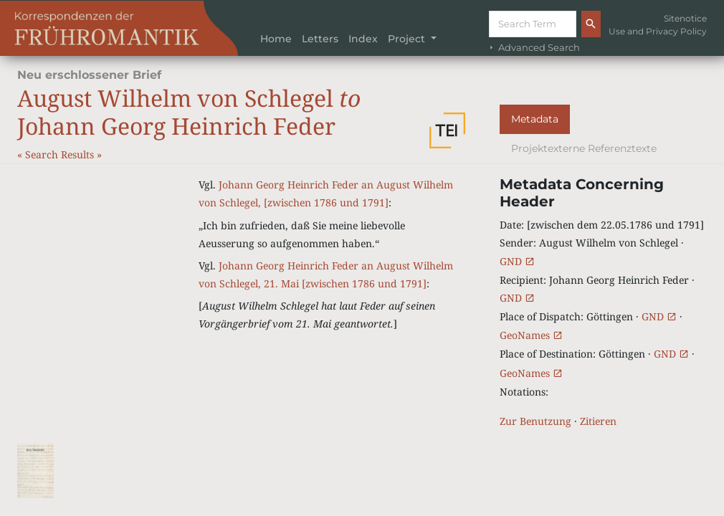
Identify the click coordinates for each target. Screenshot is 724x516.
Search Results (61, 154)
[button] (447, 130)
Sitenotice (685, 18)
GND (517, 261)
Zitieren (598, 421)
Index (363, 38)
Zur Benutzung (535, 421)
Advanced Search (533, 47)
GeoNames (531, 335)
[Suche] (532, 24)
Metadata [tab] (534, 119)
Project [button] (408, 38)
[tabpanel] (603, 303)
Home (276, 38)
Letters (320, 38)
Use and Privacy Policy (658, 31)
